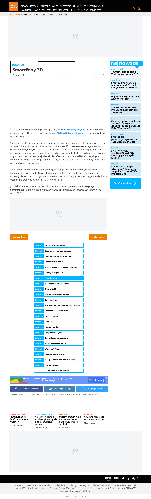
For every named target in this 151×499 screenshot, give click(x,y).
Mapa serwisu (44, 485)
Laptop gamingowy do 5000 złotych (75, 491)
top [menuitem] (86, 6)
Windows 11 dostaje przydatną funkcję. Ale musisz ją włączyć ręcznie (46, 420)
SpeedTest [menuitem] (65, 6)
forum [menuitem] (93, 6)
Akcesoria (36, 395)
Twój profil (139, 8)
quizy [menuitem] (101, 6)
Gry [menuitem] (43, 10)
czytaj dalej (98, 236)
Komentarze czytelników (58, 370)
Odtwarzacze (76, 395)
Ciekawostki (55, 395)
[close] (106, 378)
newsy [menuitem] (24, 6)
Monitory (65, 395)
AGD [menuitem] (80, 10)
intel (97, 395)
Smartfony (64, 414)
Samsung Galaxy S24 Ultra (62, 488)
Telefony (45, 395)
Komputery (26, 395)
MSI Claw (110, 488)
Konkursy (72, 485)
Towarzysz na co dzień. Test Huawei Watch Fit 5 (19, 419)
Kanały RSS (20, 488)
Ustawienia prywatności (125, 485)
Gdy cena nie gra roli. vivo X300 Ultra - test (94, 418)
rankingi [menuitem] (77, 6)
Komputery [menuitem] (26, 10)
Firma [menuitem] (73, 10)
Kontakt (43, 488)
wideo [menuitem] (55, 6)
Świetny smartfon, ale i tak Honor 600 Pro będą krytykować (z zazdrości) (70, 420)
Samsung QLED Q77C (126, 488)
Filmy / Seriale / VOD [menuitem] (92, 10)
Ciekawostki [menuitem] (63, 10)
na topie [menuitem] (45, 6)
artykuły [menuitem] (34, 6)
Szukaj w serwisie (134, 8)
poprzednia (19, 236)
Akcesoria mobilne (18, 414)
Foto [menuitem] (49, 10)
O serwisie (31, 485)
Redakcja (19, 485)
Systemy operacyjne (43, 414)
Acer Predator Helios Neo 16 (90, 488)
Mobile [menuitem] (37, 10)
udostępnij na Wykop (59, 388)
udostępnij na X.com (92, 388)
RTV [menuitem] (54, 10)
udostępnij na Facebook (26, 388)
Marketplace (59, 485)
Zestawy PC (84, 485)
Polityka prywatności (101, 485)
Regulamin (33, 488)
